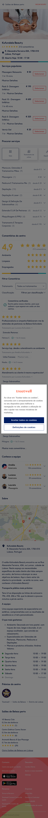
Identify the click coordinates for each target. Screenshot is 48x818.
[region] (24, 409)
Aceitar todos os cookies (24, 420)
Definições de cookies (24, 427)
